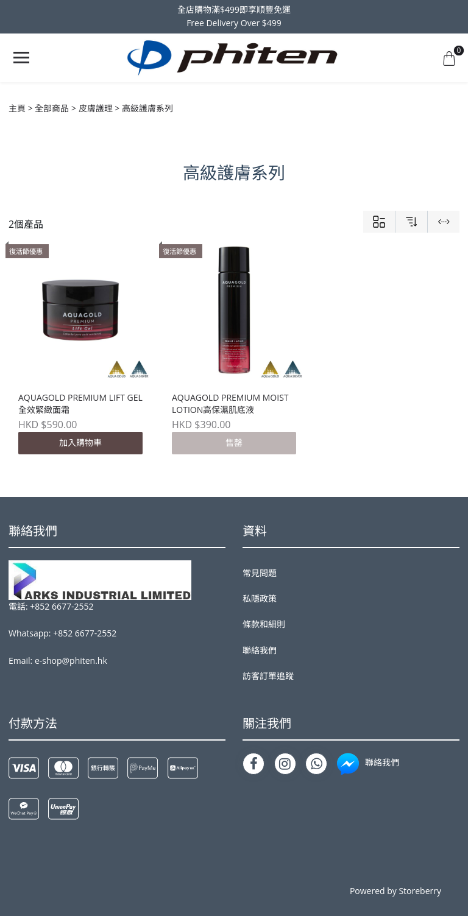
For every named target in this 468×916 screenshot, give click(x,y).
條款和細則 (264, 624)
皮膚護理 (96, 108)
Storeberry (420, 891)
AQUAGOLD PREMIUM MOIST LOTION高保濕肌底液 (230, 403)
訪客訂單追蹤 (268, 676)
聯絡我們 (260, 650)
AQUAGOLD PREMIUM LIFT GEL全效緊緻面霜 (80, 403)
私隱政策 (260, 598)
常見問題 (260, 573)
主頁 (17, 108)
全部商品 (52, 108)
